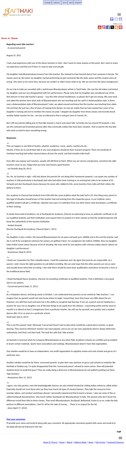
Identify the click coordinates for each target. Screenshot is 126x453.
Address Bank (80, 442)
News (90, 442)
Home (62, 442)
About (69, 442)
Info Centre (100, 442)
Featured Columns (115, 442)
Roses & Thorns (50, 442)
